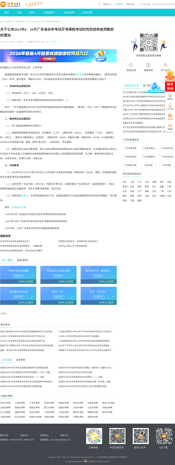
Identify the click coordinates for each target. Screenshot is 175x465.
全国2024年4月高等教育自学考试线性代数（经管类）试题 (84, 382)
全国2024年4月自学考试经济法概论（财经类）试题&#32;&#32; (86, 368)
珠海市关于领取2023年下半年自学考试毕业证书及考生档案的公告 (29, 345)
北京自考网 (5, 403)
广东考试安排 (19, 22)
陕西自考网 (34, 407)
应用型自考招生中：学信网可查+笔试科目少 (78, 241)
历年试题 (167, 165)
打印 (53, 42)
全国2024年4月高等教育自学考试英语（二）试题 (22, 377)
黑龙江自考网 (108, 403)
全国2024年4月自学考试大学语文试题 (75, 372)
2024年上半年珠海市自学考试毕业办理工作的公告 (22, 336)
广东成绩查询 (149, 157)
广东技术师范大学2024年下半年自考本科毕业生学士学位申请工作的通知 (91, 331)
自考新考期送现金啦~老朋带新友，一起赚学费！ (22, 246)
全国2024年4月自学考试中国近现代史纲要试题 (21, 386)
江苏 (169, 191)
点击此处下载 (19, 207)
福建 (162, 186)
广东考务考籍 (130, 148)
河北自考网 (34, 412)
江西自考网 (78, 407)
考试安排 (8, 22)
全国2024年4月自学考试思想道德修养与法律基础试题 (24, 368)
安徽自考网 (63, 403)
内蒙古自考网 (35, 417)
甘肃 (169, 196)
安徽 (154, 182)
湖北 (162, 182)
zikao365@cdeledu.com (60, 440)
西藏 (132, 196)
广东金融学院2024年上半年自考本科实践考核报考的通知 (83, 341)
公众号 (170, 119)
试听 (19, 12)
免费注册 (130, 4)
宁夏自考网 (78, 417)
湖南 (147, 191)
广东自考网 (34, 403)
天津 (147, 182)
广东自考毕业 (167, 157)
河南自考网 (107, 407)
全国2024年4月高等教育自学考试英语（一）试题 (80, 377)
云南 (147, 196)
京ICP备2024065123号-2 (74, 461)
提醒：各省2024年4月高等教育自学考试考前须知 (22, 350)
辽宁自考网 (5, 412)
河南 (132, 191)
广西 (162, 191)
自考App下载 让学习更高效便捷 (72, 246)
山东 (125, 191)
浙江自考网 (49, 407)
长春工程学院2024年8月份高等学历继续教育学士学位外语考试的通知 (31, 331)
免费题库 (50, 12)
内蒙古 (163, 196)
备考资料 (69, 12)
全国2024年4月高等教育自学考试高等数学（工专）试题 (25, 372)
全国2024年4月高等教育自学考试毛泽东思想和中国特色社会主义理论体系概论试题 (37, 382)
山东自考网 (93, 407)
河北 (154, 191)
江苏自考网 (63, 412)
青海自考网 (63, 417)
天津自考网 (49, 403)
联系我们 (44, 435)
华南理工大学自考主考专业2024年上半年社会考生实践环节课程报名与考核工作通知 (96, 350)
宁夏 (132, 200)
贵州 (139, 196)
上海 (132, 182)
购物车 (170, 99)
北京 (125, 182)
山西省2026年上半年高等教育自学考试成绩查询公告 (146, 118)
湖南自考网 (20, 412)
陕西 (147, 186)
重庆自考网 (78, 412)
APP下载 (170, 109)
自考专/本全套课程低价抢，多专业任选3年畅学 (21, 251)
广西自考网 (49, 412)
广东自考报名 (149, 148)
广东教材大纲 (130, 165)
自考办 (24, 195)
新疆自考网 (93, 417)
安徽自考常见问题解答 (133, 123)
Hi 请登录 (118, 4)
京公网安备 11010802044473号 (97, 461)
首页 (6, 12)
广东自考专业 (167, 148)
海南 (139, 186)
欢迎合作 (24, 435)
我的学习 (107, 4)
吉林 (169, 182)
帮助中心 (64, 435)
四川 (154, 196)
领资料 (170, 129)
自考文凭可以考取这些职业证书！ (15, 241)
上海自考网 (20, 403)
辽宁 (139, 191)
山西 (132, 186)
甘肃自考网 (49, 417)
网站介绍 (4, 435)
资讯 (33, 12)
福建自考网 (63, 407)
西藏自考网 (93, 412)
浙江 (154, 186)
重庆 (125, 196)
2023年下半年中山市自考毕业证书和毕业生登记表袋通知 (83, 345)
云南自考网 (5, 417)
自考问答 (87, 12)
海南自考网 (20, 407)
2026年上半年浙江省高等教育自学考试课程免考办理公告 (148, 114)
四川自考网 (20, 417)
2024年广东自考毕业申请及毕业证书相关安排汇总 (22, 341)
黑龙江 (126, 186)
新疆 (139, 200)
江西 (169, 186)
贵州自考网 (107, 412)
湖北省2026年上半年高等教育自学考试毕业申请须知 (146, 101)
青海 (125, 200)
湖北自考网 (78, 403)
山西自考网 (5, 407)
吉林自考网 (93, 403)
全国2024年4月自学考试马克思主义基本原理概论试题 (82, 386)
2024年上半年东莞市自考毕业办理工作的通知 (78, 336)
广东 (139, 182)
